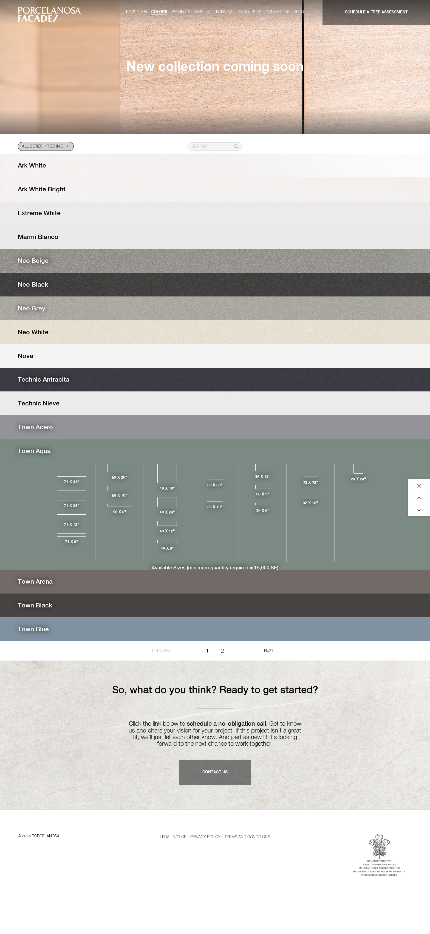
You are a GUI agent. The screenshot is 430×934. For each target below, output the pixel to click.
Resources (250, 12)
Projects (181, 12)
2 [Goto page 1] (222, 689)
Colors (159, 12)
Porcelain (136, 12)
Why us (202, 12)
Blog (299, 12)
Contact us (277, 12)
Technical (224, 12)
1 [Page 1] (207, 689)
